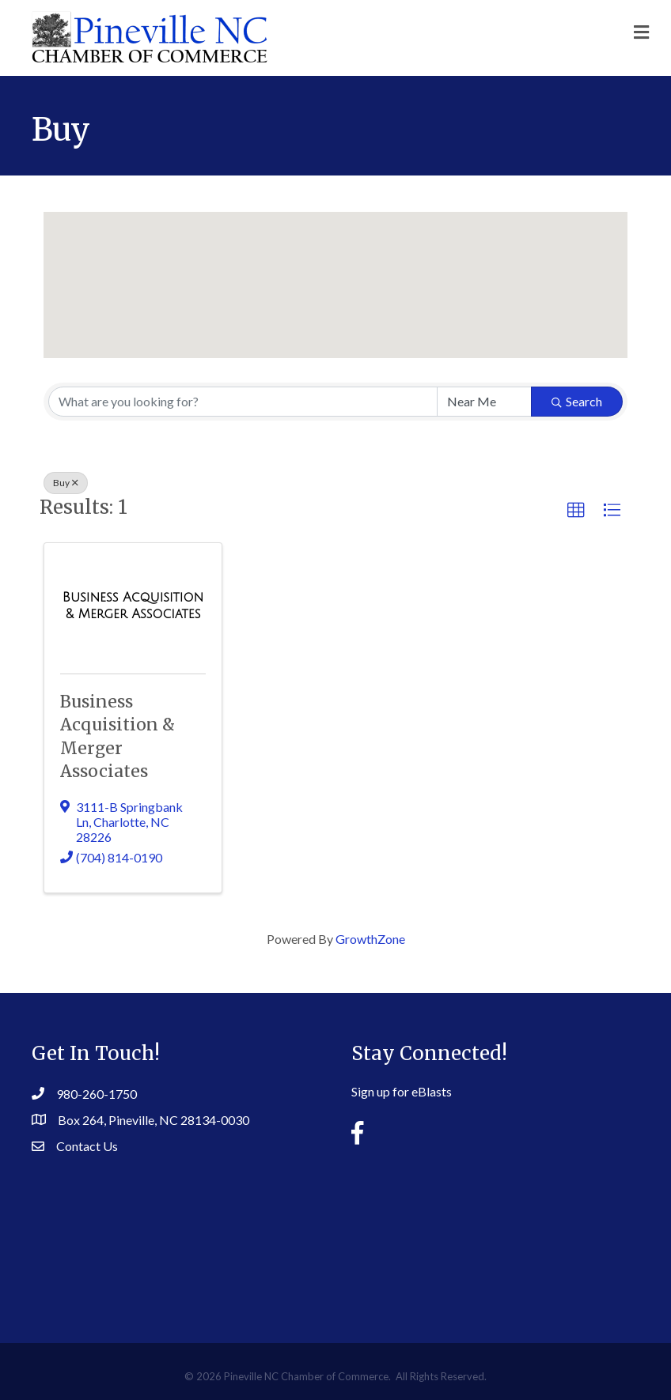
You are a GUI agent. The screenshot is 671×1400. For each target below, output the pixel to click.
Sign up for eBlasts (401, 1091)
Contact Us (87, 1145)
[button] (335, 270)
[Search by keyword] (243, 402)
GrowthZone (370, 938)
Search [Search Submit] (577, 401)
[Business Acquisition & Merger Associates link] (133, 605)
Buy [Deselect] (65, 483)
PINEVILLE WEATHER (335, 1236)
